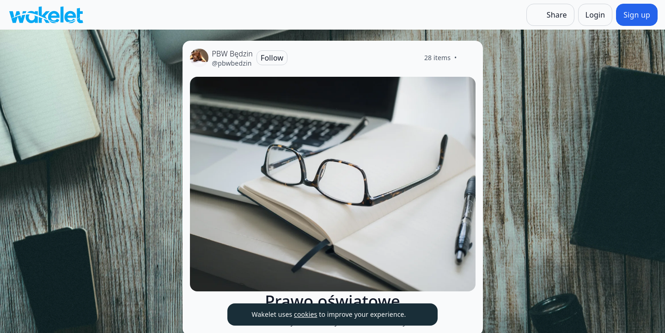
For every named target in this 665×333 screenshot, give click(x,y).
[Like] (468, 57)
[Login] (595, 15)
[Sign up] (637, 15)
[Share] (550, 15)
